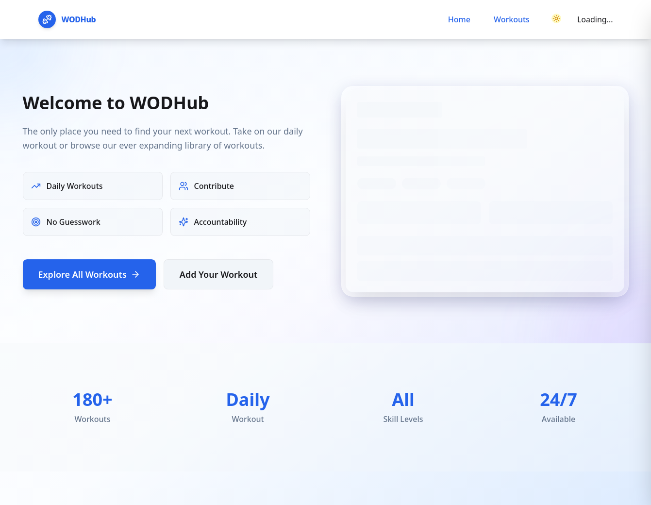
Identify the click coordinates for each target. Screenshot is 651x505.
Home (459, 19)
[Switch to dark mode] (556, 19)
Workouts (512, 19)
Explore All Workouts (89, 274)
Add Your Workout (219, 274)
